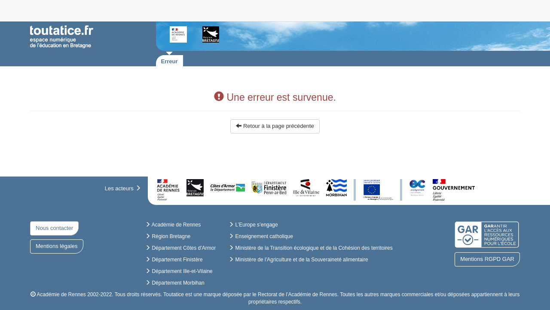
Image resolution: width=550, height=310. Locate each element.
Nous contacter (54, 228)
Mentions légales (57, 246)
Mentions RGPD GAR (487, 259)
